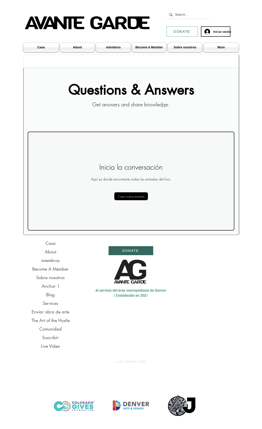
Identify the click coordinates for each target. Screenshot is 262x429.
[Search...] (187, 15)
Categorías (36, 61)
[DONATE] (182, 31)
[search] (211, 61)
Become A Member (50, 269)
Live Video (50, 346)
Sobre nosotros (50, 277)
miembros (50, 260)
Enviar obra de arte (50, 312)
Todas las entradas (63, 61)
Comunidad (50, 329)
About (50, 252)
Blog (50, 295)
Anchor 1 (51, 286)
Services (50, 303)
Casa (50, 243)
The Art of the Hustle (50, 320)
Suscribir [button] (50, 337)
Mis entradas (92, 61)
